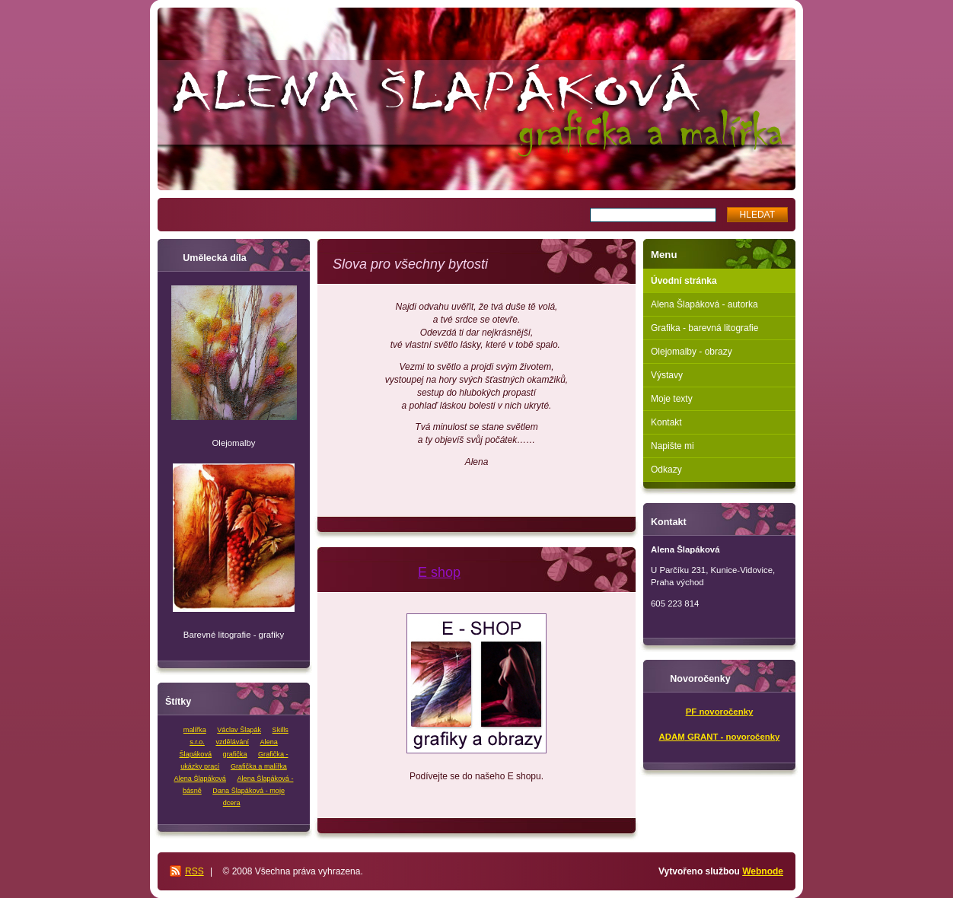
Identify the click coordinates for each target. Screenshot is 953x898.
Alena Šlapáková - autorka (704, 304)
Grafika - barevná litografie (704, 328)
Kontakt (666, 422)
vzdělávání (232, 742)
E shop (439, 572)
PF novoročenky (720, 711)
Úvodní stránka (684, 280)
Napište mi (672, 446)
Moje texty (672, 398)
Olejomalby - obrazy (691, 351)
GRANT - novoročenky (732, 736)
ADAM (672, 736)
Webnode (762, 871)
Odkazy (666, 469)
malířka (194, 730)
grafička (235, 754)
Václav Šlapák (239, 730)
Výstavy (667, 375)
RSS (194, 871)
